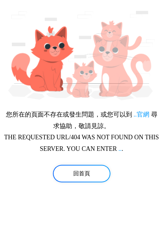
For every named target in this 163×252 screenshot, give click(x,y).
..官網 (141, 114)
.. (120, 148)
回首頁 (81, 173)
